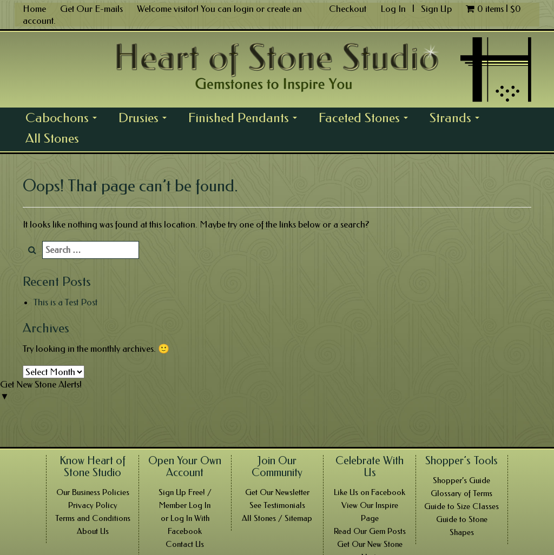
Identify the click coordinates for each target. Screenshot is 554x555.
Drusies (145, 119)
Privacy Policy (92, 505)
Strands (457, 119)
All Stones (52, 138)
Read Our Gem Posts (370, 531)
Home (34, 8)
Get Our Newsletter (277, 492)
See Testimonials (277, 505)
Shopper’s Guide (461, 480)
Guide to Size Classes (461, 506)
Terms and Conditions (92, 518)
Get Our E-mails (91, 8)
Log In (394, 8)
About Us (93, 531)
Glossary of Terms (461, 493)
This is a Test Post (65, 302)
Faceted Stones (366, 119)
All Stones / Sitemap (277, 518)
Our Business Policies (92, 492)
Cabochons (64, 119)
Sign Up (436, 8)
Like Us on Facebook (369, 492)
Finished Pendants (245, 119)
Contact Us (185, 544)
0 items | (493, 8)
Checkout (347, 8)
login (244, 8)
